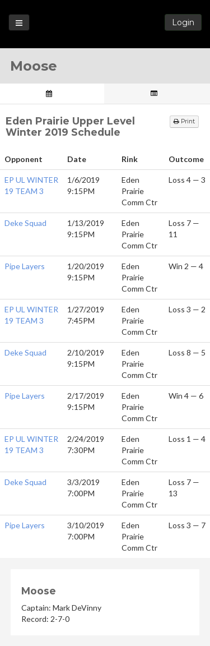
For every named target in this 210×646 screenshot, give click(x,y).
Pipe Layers (24, 266)
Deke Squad (25, 223)
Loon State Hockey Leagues (105, 25)
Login (183, 22)
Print (184, 121)
